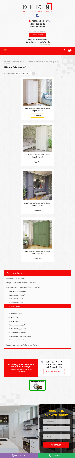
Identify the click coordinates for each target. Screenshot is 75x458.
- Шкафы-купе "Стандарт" (18, 332)
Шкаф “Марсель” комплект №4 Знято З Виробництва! (38, 252)
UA (48, 2)
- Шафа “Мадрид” (15, 321)
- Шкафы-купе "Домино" (17, 329)
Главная (7, 62)
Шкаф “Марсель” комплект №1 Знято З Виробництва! (38, 109)
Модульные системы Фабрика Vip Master (21, 283)
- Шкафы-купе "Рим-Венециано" (20, 336)
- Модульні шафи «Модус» (18, 291)
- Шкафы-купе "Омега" (17, 295)
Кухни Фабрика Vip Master (15, 278)
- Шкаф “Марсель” (15, 306)
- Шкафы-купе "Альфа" (17, 325)
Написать (18, 455)
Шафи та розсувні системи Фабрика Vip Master (43, 62)
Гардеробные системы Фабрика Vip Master (21, 345)
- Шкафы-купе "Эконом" (17, 302)
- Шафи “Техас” (14, 317)
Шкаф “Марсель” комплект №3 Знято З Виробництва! (38, 204)
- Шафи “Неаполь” (15, 314)
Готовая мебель (18, 62)
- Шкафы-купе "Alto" (16, 299)
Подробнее (37, 116)
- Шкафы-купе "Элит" (16, 340)
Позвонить (56, 455)
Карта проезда (45, 44)
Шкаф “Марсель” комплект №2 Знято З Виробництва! (38, 156)
